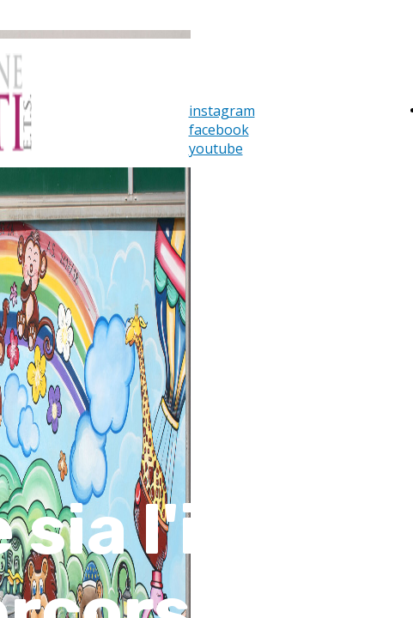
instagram (222, 110)
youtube (216, 148)
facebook (219, 129)
